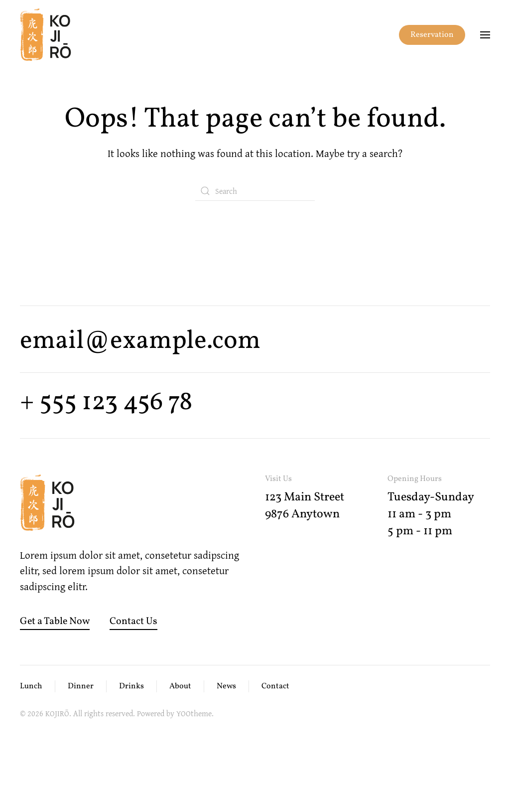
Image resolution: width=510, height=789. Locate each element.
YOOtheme (194, 713)
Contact (275, 686)
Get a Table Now (55, 622)
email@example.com (140, 341)
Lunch (31, 686)
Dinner (81, 686)
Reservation (432, 34)
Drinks (131, 686)
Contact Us (133, 622)
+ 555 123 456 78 (106, 402)
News (226, 686)
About (180, 686)
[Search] (255, 191)
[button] (485, 34)
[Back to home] (45, 34)
